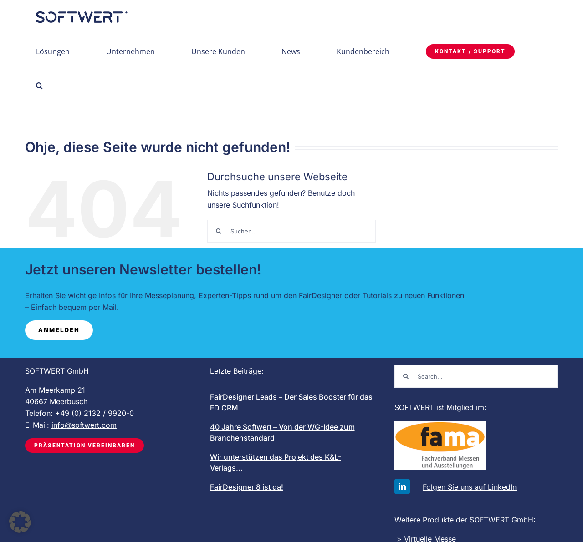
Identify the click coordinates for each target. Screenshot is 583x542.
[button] (39, 85)
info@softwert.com (84, 425)
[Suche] (218, 231)
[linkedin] (402, 486)
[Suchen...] (291, 231)
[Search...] (476, 376)
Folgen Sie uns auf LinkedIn (470, 486)
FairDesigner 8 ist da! (246, 486)
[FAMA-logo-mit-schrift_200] (440, 424)
